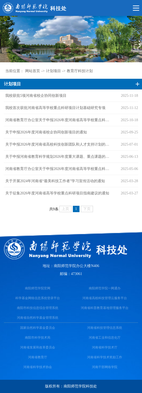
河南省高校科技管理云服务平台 (104, 298)
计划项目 (53, 71)
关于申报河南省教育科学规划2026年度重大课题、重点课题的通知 (58, 157)
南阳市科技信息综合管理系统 (37, 308)
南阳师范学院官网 (37, 288)
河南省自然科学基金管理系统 (37, 318)
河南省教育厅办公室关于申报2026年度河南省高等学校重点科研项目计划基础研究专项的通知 (58, 120)
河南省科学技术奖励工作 (104, 357)
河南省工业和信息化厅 (105, 337)
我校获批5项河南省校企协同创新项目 (35, 96)
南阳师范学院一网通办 (105, 288)
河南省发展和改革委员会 (37, 347)
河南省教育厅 (37, 357)
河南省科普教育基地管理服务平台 (104, 308)
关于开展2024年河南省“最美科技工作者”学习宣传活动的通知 (55, 181)
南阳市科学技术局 (37, 337)
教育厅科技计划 (80, 71)
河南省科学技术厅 (104, 347)
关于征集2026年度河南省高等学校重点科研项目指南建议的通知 (57, 193)
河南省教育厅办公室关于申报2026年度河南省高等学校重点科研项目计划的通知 (58, 169)
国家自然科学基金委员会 (37, 328)
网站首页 (32, 71)
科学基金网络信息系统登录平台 (37, 298)
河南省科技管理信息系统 (104, 328)
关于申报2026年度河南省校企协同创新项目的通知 (46, 132)
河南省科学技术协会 (37, 367)
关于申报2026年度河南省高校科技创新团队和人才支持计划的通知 (58, 144)
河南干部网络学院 (104, 367)
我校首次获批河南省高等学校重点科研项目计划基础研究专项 (55, 108)
